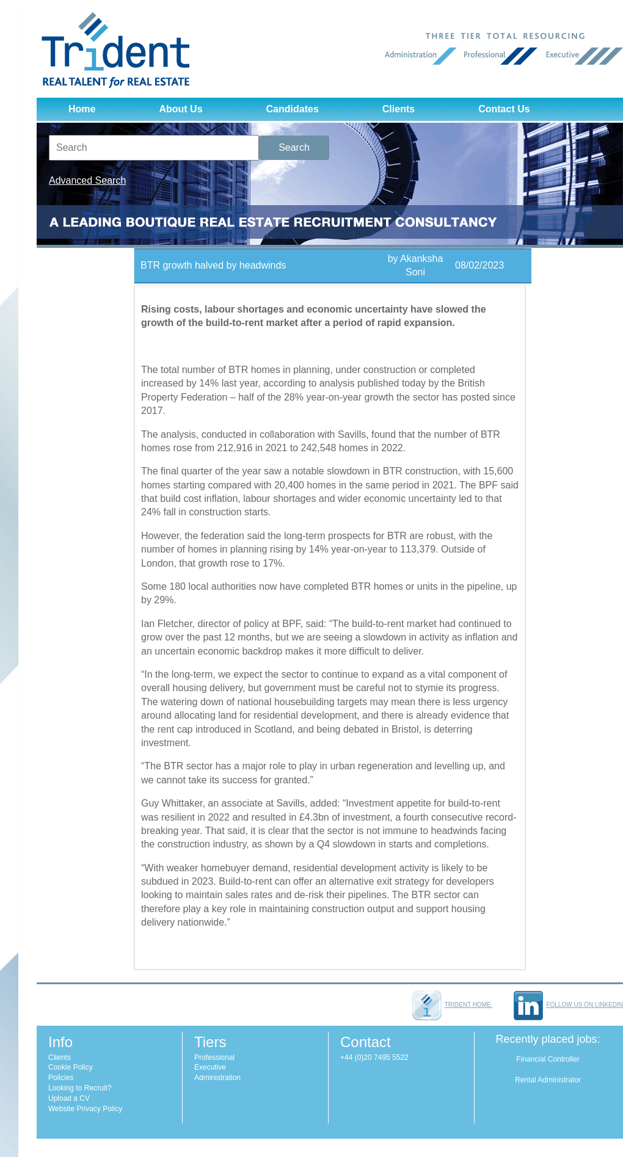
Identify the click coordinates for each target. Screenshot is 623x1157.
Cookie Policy (70, 1067)
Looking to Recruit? (79, 1088)
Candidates (292, 109)
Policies (60, 1077)
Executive (210, 1067)
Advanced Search (87, 180)
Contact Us (504, 109)
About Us (180, 109)
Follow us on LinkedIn (568, 1004)
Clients (398, 109)
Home (81, 109)
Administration (217, 1077)
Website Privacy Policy (85, 1108)
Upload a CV (69, 1098)
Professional (214, 1057)
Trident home (452, 1004)
